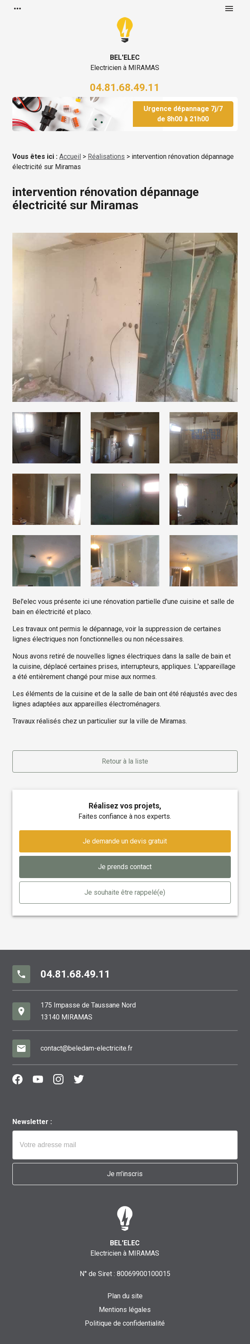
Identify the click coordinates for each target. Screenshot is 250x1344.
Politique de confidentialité (125, 1323)
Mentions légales (125, 1310)
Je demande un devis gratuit (125, 841)
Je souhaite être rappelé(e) (124, 892)
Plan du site (125, 1296)
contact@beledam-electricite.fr (86, 1048)
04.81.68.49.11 (125, 88)
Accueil (70, 156)
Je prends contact (125, 867)
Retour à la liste (125, 761)
